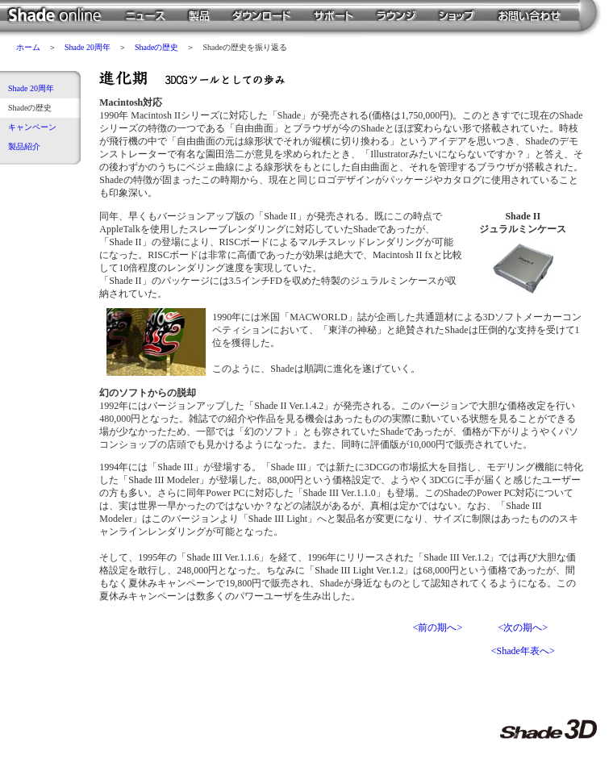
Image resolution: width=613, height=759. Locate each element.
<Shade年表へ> (523, 651)
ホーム (28, 47)
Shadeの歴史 (156, 47)
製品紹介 (24, 146)
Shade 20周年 (88, 47)
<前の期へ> (438, 627)
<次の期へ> (523, 627)
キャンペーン (32, 127)
